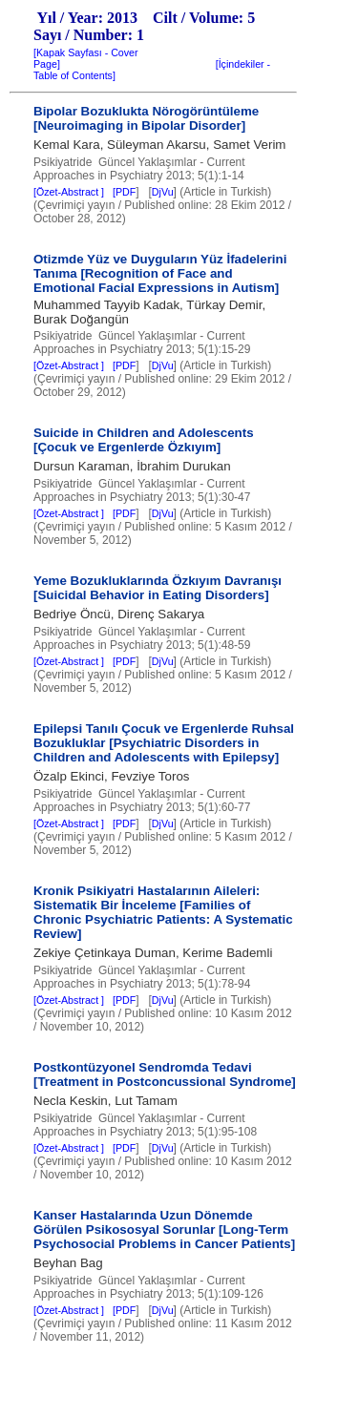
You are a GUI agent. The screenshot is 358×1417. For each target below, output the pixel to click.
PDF (126, 192)
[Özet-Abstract (74, 192)
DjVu (163, 192)
